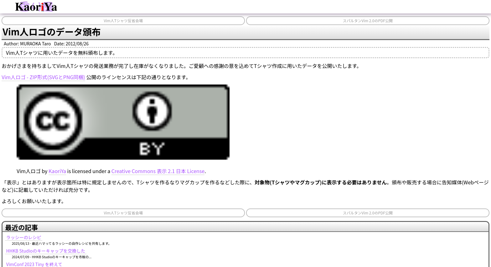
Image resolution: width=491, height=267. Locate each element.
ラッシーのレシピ (23, 237)
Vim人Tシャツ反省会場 (123, 20)
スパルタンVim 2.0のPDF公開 (368, 20)
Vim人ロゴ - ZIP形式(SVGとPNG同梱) (43, 77)
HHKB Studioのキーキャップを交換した (45, 251)
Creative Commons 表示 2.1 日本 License (157, 171)
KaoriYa (57, 171)
